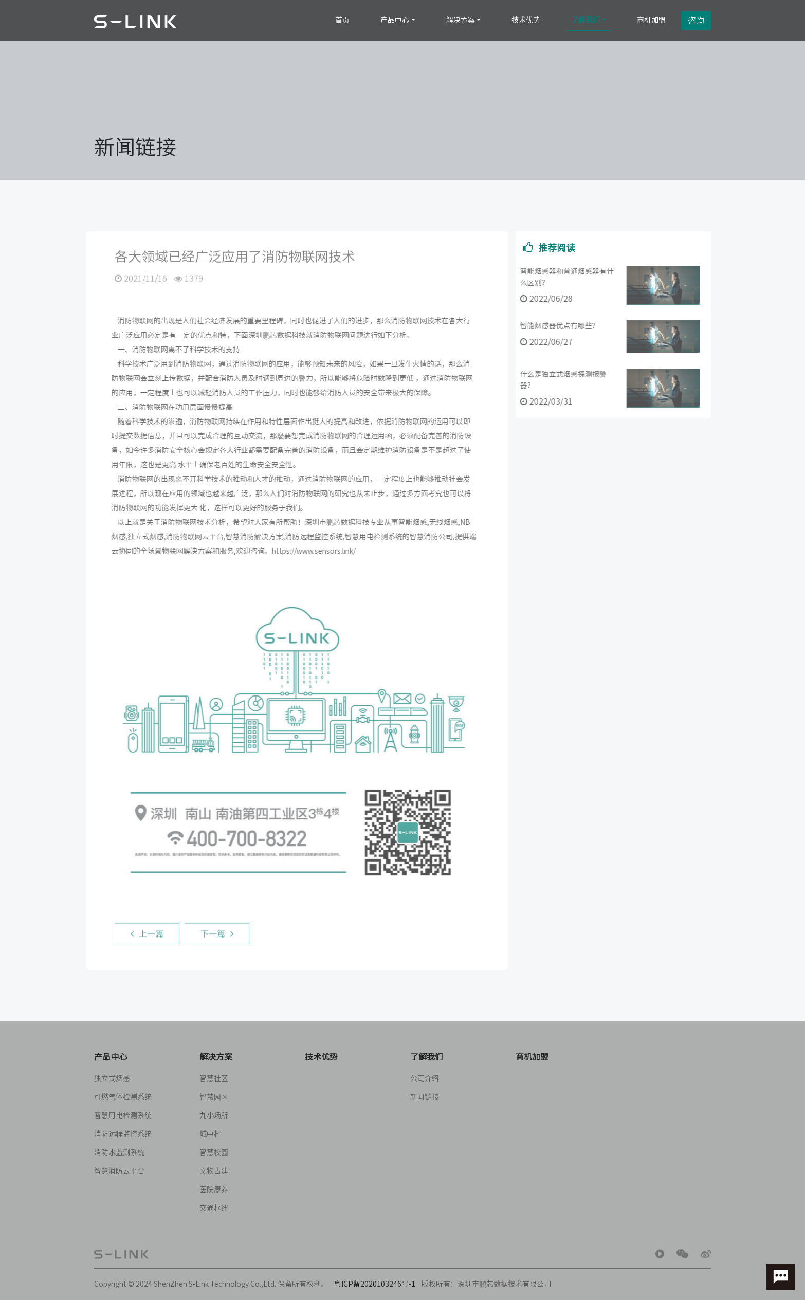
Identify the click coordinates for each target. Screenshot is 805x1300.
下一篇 (216, 936)
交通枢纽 (213, 1208)
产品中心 (394, 20)
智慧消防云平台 (119, 1171)
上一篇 (147, 936)
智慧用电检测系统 (123, 1115)
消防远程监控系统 (123, 1134)
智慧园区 (213, 1097)
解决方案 (460, 20)
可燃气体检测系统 (123, 1097)
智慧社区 (213, 1078)
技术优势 (525, 20)
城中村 (210, 1134)
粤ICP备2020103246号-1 (374, 1284)
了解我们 (585, 20)
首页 (342, 20)
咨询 (696, 20)
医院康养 (213, 1189)
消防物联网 (133, 320)
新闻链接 (424, 1097)
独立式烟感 (112, 1078)
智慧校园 (213, 1152)
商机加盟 (651, 20)
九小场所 (213, 1115)
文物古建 (213, 1171)
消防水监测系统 (119, 1152)
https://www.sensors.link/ (311, 551)
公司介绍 (424, 1078)
